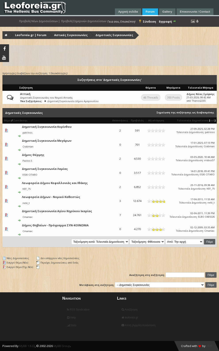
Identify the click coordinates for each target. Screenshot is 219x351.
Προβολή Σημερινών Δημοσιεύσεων (83, 21)
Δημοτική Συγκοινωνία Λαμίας (45, 169)
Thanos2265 (199, 100)
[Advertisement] (110, 56)
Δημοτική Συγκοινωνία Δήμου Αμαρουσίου (73, 101)
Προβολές (137, 120)
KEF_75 (26, 188)
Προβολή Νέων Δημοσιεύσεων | (39, 21)
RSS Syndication (78, 309)
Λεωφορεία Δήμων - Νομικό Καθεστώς (51, 197)
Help (71, 317)
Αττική (25, 94)
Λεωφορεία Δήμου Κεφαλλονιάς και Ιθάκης (55, 183)
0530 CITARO (30, 174)
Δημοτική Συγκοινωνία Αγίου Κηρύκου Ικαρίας (57, 211)
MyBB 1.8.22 (27, 346)
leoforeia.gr (130, 317)
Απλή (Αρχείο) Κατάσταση (138, 325)
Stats (71, 325)
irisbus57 (209, 160)
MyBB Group (61, 346)
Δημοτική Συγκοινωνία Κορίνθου (47, 127)
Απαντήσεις (120, 120)
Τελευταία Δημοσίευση (192, 120)
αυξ (212, 120)
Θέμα (7, 120)
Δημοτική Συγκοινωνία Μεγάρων (46, 141)
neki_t (26, 203)
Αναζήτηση (129, 309)
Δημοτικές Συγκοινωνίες (114, 35)
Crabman (28, 146)
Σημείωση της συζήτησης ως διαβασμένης (185, 112)
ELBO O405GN (206, 216)
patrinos (27, 132)
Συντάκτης (20, 120)
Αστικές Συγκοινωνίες (71, 35)
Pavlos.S (27, 160)
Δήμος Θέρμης (33, 155)
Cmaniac (28, 217)
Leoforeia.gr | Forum (30, 35)
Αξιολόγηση (156, 120)
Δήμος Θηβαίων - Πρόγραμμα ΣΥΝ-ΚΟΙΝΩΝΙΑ (55, 225)
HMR (209, 346)
